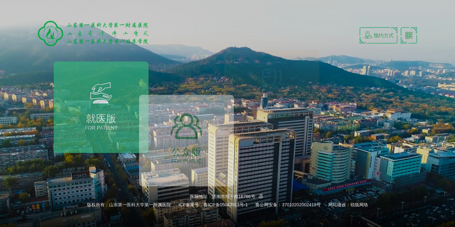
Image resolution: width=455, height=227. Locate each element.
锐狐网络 (359, 204)
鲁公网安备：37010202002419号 (288, 204)
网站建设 (337, 204)
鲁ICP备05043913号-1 (225, 204)
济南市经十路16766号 (238, 197)
